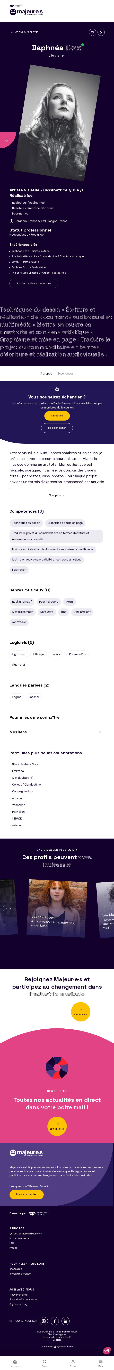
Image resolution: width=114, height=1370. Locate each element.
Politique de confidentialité (57, 1337)
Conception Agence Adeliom (57, 1347)
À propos (46, 373)
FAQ (12, 1243)
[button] (7, 908)
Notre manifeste (19, 1238)
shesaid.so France (20, 1274)
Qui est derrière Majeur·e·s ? (26, 1234)
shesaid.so (16, 1269)
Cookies (57, 1340)
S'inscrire (57, 415)
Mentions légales (57, 1335)
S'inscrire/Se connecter (23, 1299)
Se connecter (57, 428)
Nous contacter (26, 1194)
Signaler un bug (18, 1304)
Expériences (66, 373)
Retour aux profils (24, 32)
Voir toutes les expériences (33, 283)
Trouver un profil (19, 1295)
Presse (13, 1248)
